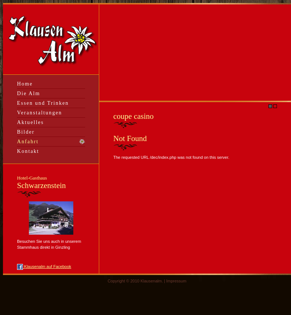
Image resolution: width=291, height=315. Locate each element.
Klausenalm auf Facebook (44, 266)
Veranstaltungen (39, 112)
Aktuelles (30, 122)
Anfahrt (28, 141)
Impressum (176, 281)
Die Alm (28, 93)
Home (25, 84)
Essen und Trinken (43, 103)
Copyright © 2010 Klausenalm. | (137, 281)
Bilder (26, 132)
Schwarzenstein (41, 182)
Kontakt (28, 151)
